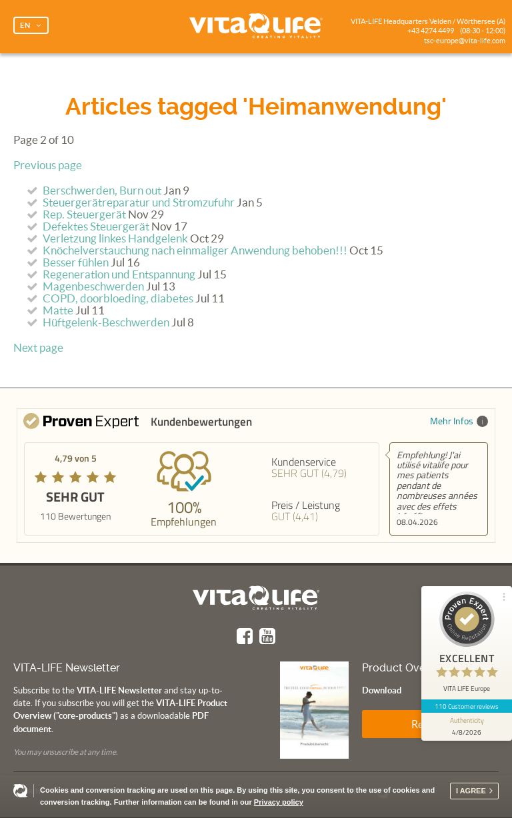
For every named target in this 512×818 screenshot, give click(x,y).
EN (25, 25)
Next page (38, 348)
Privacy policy (278, 802)
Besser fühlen (76, 262)
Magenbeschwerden (93, 286)
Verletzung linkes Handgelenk (115, 238)
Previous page (47, 165)
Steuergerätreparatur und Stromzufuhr (139, 202)
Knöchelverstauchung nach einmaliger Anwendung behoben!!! (195, 250)
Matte (58, 310)
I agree (471, 791)
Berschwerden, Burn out (102, 191)
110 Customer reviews (467, 706)
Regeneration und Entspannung (119, 274)
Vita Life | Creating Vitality (256, 26)
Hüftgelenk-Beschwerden (106, 322)
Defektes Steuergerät (96, 226)
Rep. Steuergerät (84, 214)
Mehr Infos (459, 420)
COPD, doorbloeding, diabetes (118, 298)
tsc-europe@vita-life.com (464, 41)
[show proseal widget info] (466, 727)
